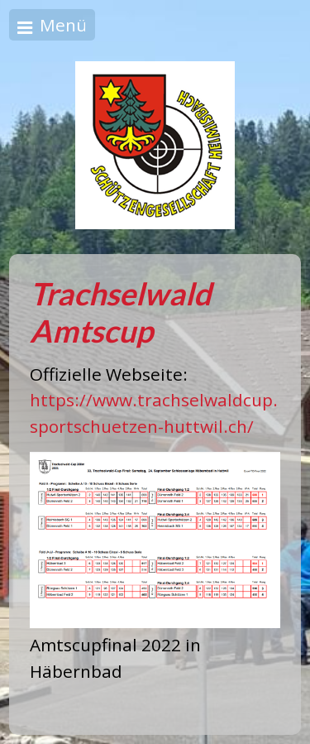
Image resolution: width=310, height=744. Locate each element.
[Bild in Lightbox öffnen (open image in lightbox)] (155, 540)
